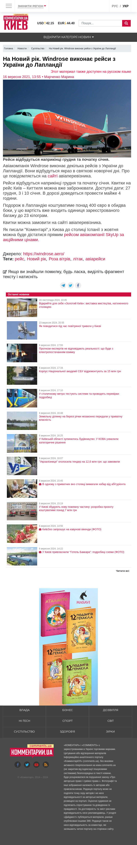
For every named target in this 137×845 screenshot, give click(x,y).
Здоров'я (67, 731)
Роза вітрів (59, 258)
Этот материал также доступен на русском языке (91, 72)
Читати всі (122, 570)
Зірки (110, 731)
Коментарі (26, 777)
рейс (19, 258)
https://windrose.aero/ (43, 253)
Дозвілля (110, 710)
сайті (53, 175)
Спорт (67, 721)
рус (115, 6)
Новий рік (36, 258)
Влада (24, 710)
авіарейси (95, 258)
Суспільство (24, 731)
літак (78, 258)
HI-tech (24, 721)
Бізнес (67, 710)
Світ (110, 721)
